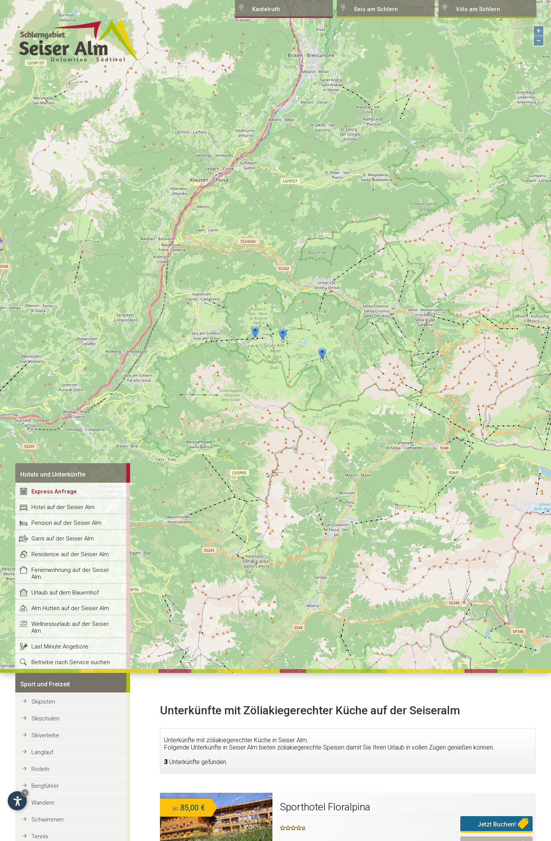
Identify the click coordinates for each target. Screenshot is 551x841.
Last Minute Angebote (59, 646)
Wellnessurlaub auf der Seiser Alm (70, 627)
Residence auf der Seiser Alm (70, 554)
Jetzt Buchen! (497, 824)
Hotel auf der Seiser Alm (63, 507)
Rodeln (40, 769)
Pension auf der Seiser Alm (66, 522)
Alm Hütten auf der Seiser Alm (70, 608)
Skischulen (45, 718)
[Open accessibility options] (17, 800)
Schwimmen (47, 819)
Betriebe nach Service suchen (70, 662)
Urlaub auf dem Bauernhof (65, 592)
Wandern (42, 802)
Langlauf (42, 752)
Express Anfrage (54, 491)
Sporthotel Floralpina (325, 807)
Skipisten (43, 701)
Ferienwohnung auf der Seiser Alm (70, 573)
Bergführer (45, 785)
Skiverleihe (45, 735)
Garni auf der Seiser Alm (62, 538)
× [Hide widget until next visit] (24, 792)
